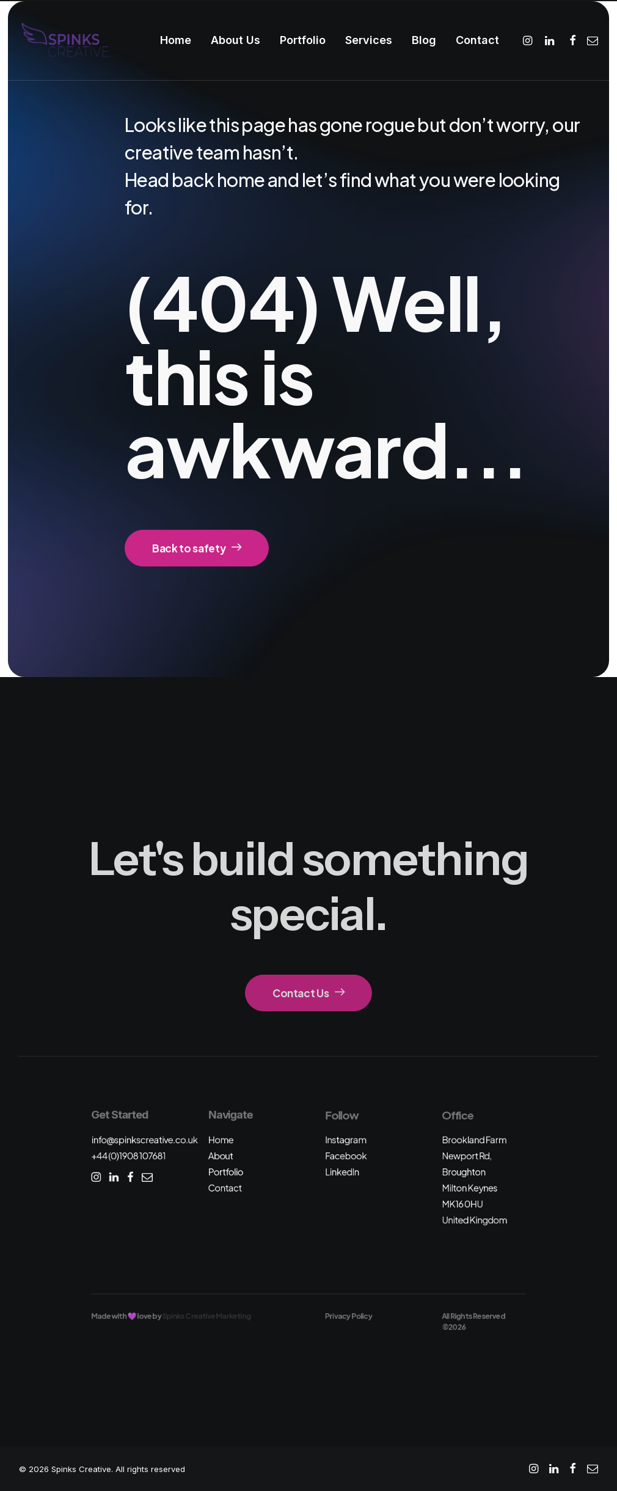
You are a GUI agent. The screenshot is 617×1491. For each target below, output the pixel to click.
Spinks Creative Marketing (206, 1316)
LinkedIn (342, 1172)
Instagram (346, 1139)
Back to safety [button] (196, 548)
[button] (529, 40)
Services (368, 40)
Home (175, 40)
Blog (424, 40)
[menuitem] (176, 40)
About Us (235, 40)
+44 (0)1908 (128, 1156)
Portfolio (303, 40)
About (220, 1156)
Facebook (346, 1156)
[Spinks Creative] (65, 40)
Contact (477, 40)
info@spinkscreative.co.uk (144, 1139)
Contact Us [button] (308, 993)
